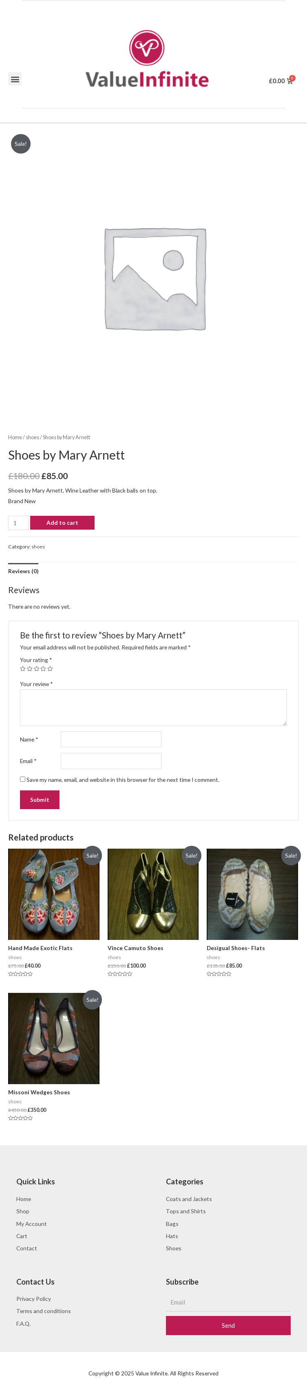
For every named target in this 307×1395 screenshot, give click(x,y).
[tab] (23, 571)
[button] (15, 79)
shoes (32, 437)
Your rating (36, 659)
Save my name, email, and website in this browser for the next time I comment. (123, 779)
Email (28, 760)
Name (29, 739)
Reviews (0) (23, 571)
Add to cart (62, 522)
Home (15, 437)
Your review (36, 683)
